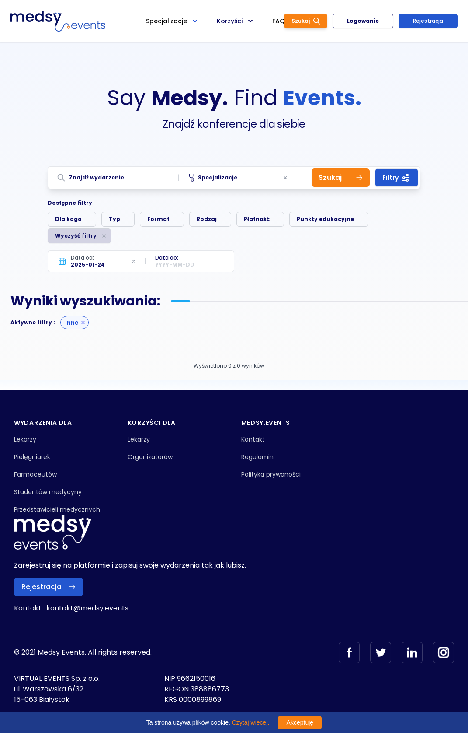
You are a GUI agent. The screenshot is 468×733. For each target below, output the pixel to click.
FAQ (278, 21)
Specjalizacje (213, 178)
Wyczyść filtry (76, 235)
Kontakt (253, 439)
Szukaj (305, 21)
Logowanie (363, 21)
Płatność (257, 219)
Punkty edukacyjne (325, 219)
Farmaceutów (35, 474)
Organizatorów (150, 456)
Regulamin (257, 456)
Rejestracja (428, 21)
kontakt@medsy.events (87, 608)
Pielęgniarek (32, 456)
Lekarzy (25, 439)
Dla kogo (68, 219)
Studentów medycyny (48, 491)
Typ (114, 219)
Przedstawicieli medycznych (57, 509)
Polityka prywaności (271, 474)
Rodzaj (207, 219)
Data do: (166, 257)
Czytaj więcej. (251, 722)
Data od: (82, 257)
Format (158, 219)
